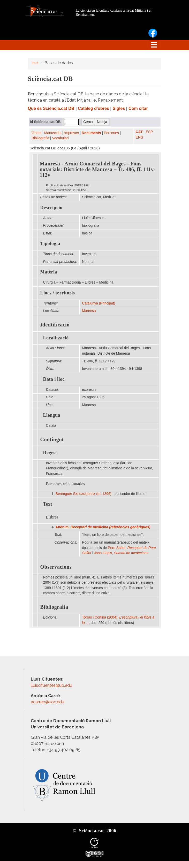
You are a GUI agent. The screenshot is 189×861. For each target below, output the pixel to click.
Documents (91, 133)
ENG (139, 137)
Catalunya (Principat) (98, 303)
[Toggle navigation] (154, 45)
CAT (139, 132)
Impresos (71, 133)
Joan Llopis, (121, 553)
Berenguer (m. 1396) (83, 494)
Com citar (138, 108)
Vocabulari (60, 138)
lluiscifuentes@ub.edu (52, 685)
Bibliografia (40, 138)
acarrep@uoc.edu (47, 701)
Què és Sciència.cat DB (51, 108)
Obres (36, 133)
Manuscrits (52, 133)
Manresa (89, 311)
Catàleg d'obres (93, 108)
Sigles (119, 108)
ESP (149, 132)
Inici (35, 62)
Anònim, (102, 527)
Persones (111, 133)
